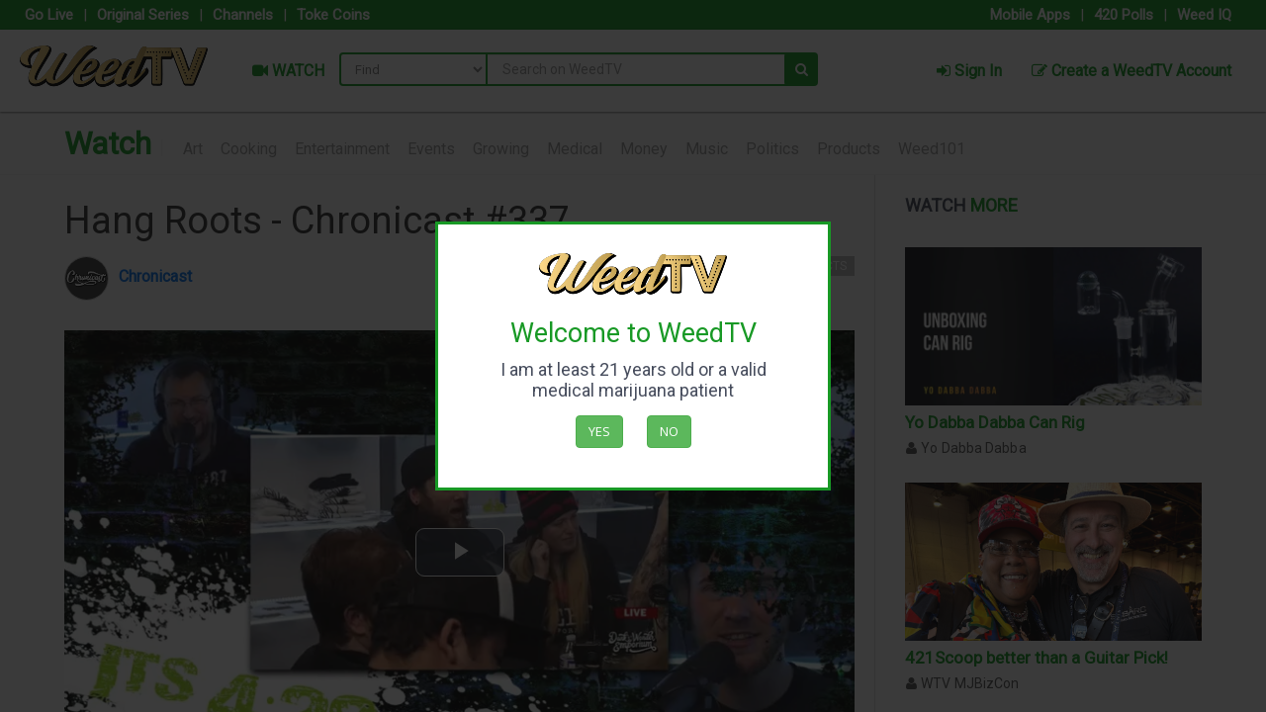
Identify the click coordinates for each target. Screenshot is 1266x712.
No (669, 431)
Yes (599, 431)
